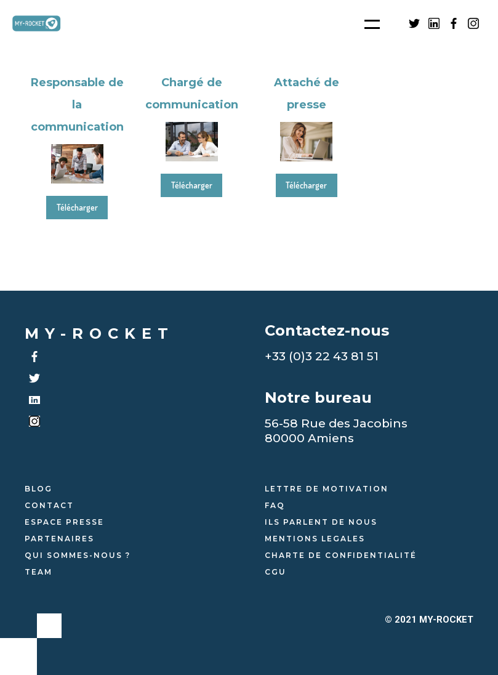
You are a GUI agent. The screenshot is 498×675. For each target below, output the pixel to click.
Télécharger (77, 207)
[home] (43, 23)
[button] (364, 23)
